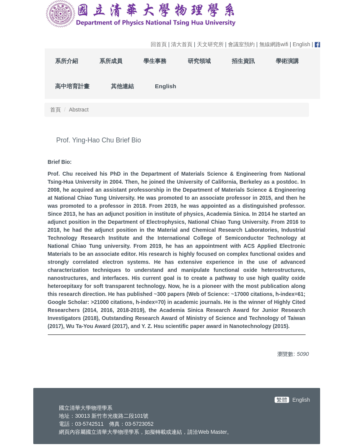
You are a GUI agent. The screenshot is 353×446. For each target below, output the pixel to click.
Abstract (78, 110)
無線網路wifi (273, 44)
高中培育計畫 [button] (72, 86)
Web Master (212, 432)
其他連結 (122, 86)
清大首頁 (181, 44)
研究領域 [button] (199, 61)
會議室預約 (241, 44)
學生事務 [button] (154, 61)
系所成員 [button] (110, 61)
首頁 (55, 110)
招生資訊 (243, 61)
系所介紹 (66, 61)
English (301, 44)
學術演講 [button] (287, 61)
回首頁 (159, 44)
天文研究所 (210, 44)
